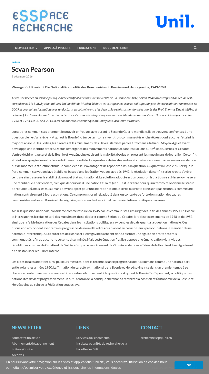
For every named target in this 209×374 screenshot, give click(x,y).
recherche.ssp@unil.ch (156, 338)
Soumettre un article (26, 338)
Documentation (116, 48)
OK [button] (189, 365)
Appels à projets (57, 48)
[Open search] (195, 48)
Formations (86, 48)
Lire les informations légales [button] (100, 367)
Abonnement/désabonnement (33, 343)
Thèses (16, 62)
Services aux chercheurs (93, 338)
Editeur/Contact (23, 349)
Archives (18, 355)
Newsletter (24, 48)
